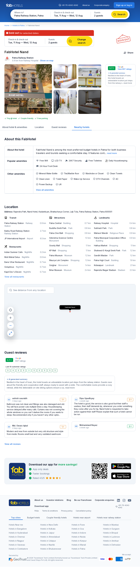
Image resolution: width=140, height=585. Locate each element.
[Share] (129, 52)
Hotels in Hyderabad (18, 533)
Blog (69, 500)
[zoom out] (10, 325)
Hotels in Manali (79, 545)
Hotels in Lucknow (111, 537)
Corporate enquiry (101, 5)
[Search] (119, 14)
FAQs (37, 511)
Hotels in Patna (18, 25)
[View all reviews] (12, 444)
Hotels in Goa (78, 529)
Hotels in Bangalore (18, 529)
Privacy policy (66, 511)
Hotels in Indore (79, 533)
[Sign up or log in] (124, 5)
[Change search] (79, 41)
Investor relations (54, 500)
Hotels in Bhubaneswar (50, 549)
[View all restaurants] (14, 276)
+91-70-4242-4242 (68, 5)
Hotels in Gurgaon (111, 529)
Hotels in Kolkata (47, 529)
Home (6, 25)
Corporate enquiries (104, 500)
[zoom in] (10, 317)
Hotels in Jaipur (47, 533)
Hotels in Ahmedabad (50, 537)
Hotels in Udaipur (48, 541)
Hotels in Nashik (47, 545)
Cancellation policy (83, 511)
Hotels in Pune (78, 525)
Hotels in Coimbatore (18, 549)
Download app (42, 506)
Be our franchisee (83, 500)
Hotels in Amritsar (111, 541)
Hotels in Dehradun (112, 545)
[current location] (10, 310)
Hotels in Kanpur (79, 541)
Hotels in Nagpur (16, 541)
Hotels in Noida (78, 537)
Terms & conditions (50, 511)
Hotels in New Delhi (49, 525)
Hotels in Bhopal (110, 533)
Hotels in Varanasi (17, 545)
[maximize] (10, 333)
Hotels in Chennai (17, 537)
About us (86, 5)
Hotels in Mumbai (111, 525)
